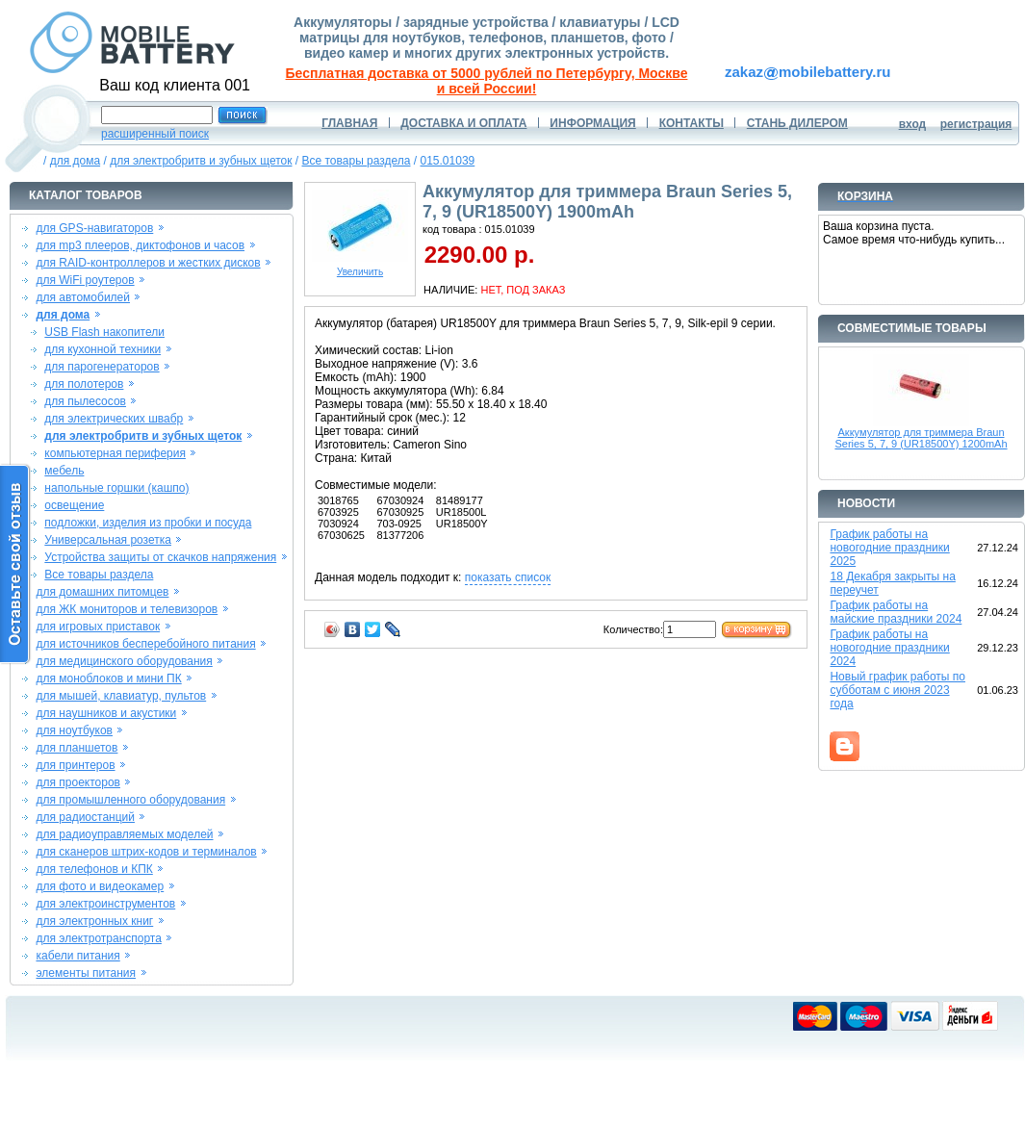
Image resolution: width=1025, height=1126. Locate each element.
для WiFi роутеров (85, 280)
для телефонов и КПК (94, 869)
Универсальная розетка (107, 540)
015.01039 (448, 160)
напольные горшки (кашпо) (116, 488)
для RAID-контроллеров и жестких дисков (148, 262)
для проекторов (78, 782)
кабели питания (77, 955)
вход (913, 124)
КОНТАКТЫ (691, 123)
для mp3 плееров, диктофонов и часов (140, 245)
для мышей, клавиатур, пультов (121, 696)
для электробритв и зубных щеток (201, 160)
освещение (74, 505)
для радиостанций (85, 817)
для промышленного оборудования (130, 799)
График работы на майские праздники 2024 (895, 612)
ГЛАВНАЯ (349, 123)
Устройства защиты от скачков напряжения (160, 557)
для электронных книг (94, 921)
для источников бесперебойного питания (145, 644)
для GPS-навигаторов (94, 228)
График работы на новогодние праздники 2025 (889, 547)
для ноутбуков (74, 730)
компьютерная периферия (115, 453)
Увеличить (360, 267)
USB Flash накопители (104, 332)
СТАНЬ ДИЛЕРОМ (797, 123)
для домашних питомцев (102, 592)
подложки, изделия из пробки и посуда (147, 522)
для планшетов (76, 748)
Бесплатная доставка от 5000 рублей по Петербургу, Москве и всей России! (487, 80)
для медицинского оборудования (124, 661)
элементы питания (86, 973)
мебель (64, 470)
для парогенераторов (101, 366)
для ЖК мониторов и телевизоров (127, 609)
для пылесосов (85, 401)
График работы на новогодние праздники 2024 (889, 647)
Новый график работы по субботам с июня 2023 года (897, 690)
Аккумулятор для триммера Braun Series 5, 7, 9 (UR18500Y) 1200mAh (920, 437)
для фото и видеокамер (100, 886)
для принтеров (75, 765)
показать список (508, 577)
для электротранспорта (98, 938)
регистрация (976, 124)
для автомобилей (83, 297)
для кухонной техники (102, 349)
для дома (75, 160)
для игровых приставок (98, 626)
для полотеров (83, 384)
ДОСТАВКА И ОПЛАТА (463, 123)
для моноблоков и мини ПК (108, 678)
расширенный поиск (155, 134)
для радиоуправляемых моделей (124, 834)
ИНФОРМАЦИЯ (592, 123)
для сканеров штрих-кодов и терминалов (146, 851)
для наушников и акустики (106, 713)
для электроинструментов (105, 903)
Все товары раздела (356, 160)
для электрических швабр (113, 418)
